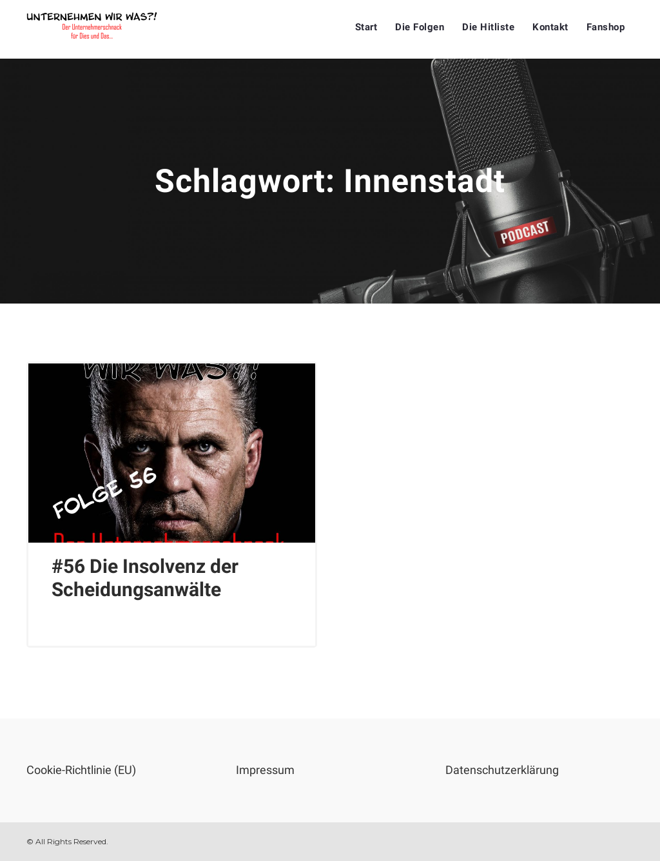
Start (366, 27)
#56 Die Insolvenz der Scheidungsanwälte (145, 578)
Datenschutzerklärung (502, 770)
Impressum (265, 770)
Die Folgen (419, 27)
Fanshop (606, 27)
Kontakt (550, 27)
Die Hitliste (488, 27)
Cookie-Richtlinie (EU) (81, 770)
